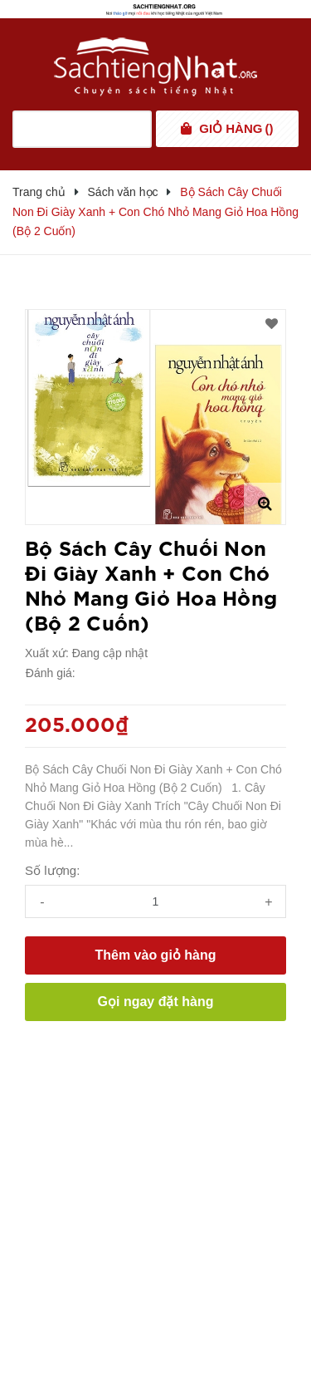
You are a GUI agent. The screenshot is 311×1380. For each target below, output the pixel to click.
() (236, 128)
